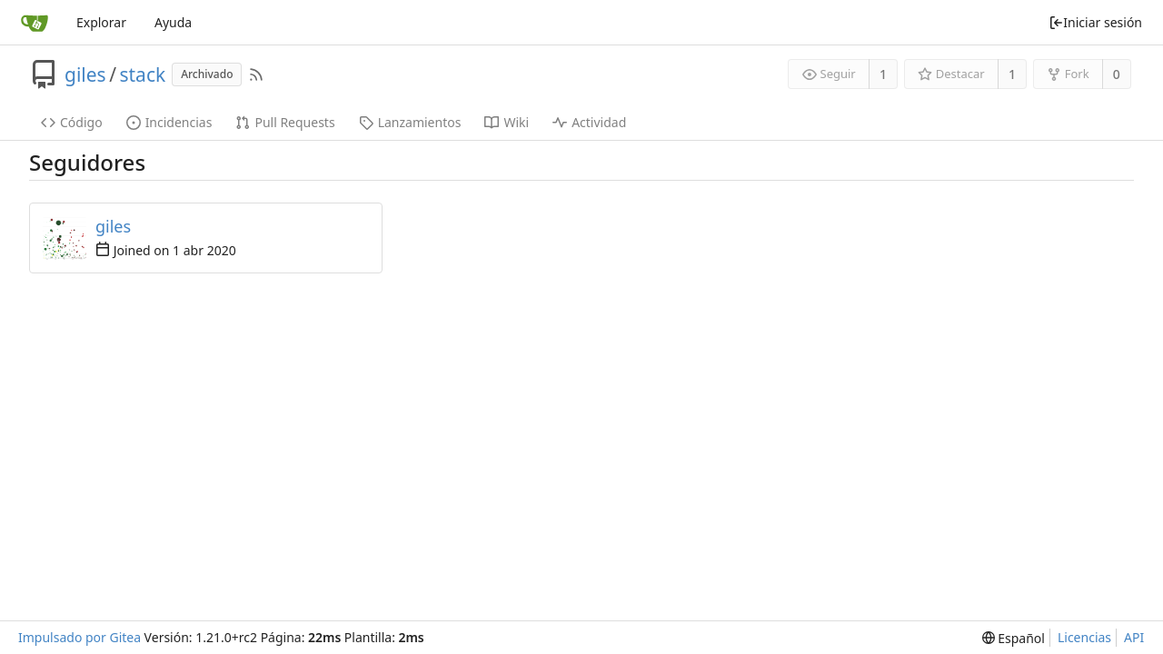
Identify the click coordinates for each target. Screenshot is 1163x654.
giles (85, 74)
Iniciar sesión (1095, 22)
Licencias (1084, 637)
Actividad (589, 122)
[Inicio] (34, 22)
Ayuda (173, 22)
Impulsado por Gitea (79, 637)
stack (142, 74)
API (1134, 637)
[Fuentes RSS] (256, 74)
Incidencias (169, 122)
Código (72, 122)
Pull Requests (284, 122)
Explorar (101, 22)
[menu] (1013, 638)
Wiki (506, 122)
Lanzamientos (410, 122)
